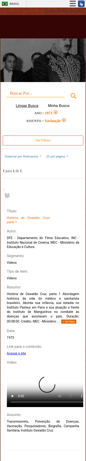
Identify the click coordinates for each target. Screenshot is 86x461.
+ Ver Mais (69, 321)
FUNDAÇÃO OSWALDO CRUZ (64, 11)
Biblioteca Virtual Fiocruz (36, 28)
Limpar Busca (27, 106)
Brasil (14, 4)
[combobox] (43, 96)
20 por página (57, 156)
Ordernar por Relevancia (23, 156)
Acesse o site (16, 353)
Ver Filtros (43, 140)
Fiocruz (13, 11)
